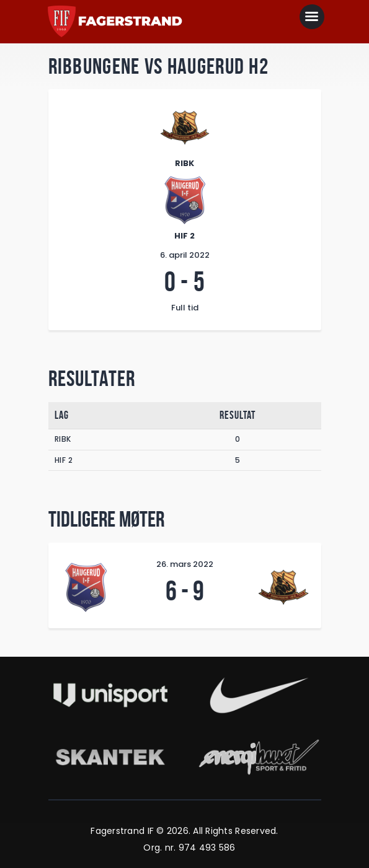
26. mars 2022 (184, 564)
